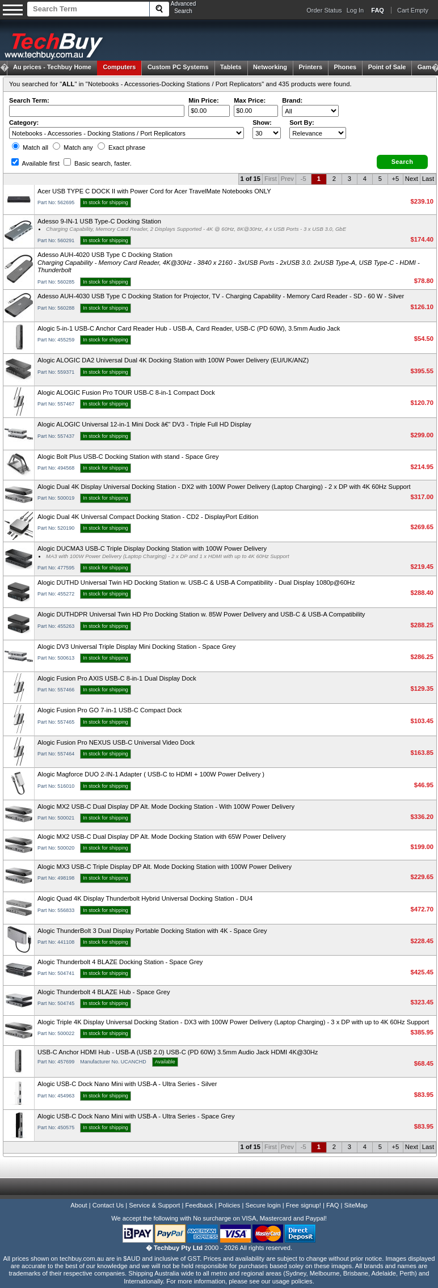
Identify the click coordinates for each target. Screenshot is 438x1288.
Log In (355, 10)
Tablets (231, 67)
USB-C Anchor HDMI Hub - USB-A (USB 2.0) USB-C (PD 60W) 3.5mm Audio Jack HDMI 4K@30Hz (177, 1052)
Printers (310, 67)
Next (411, 178)
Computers (119, 67)
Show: (262, 122)
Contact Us (108, 1205)
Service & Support (154, 1205)
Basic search (98, 163)
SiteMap (356, 1205)
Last (428, 178)
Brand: (292, 100)
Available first (35, 163)
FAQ (332, 1205)
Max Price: (250, 100)
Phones (345, 67)
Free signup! (303, 1205)
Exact (121, 147)
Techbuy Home (52, 67)
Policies (229, 1205)
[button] (402, 162)
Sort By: (301, 122)
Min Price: (203, 100)
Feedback (199, 1205)
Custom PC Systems (178, 67)
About (78, 1205)
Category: (24, 122)
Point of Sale (387, 67)
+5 (395, 178)
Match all (30, 147)
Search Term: (29, 100)
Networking (270, 67)
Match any (73, 147)
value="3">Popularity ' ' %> (317, 133)
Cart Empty (412, 10)
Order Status (324, 10)
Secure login (262, 1205)
